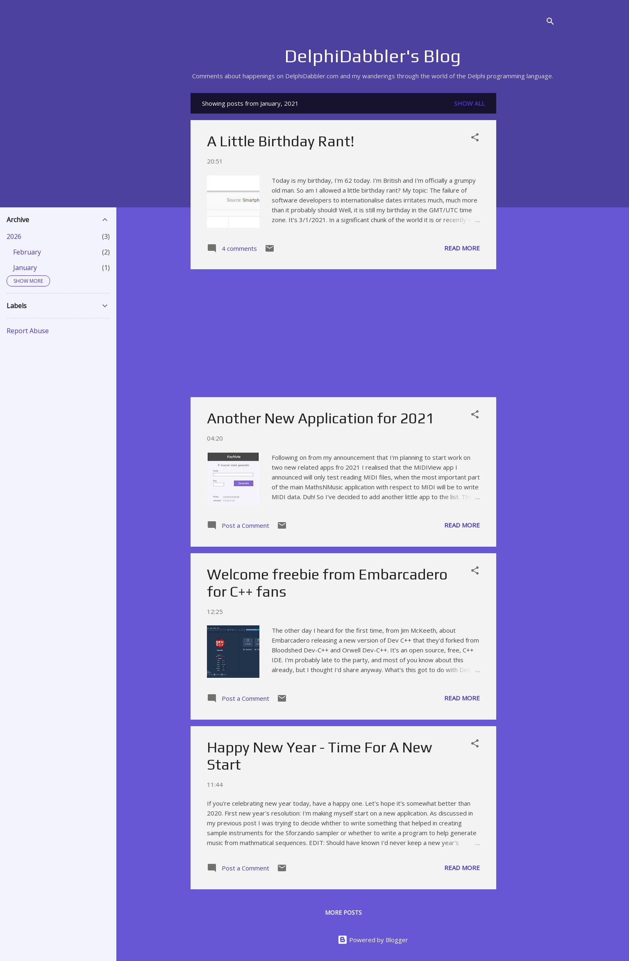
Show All (469, 103)
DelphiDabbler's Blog (372, 55)
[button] (475, 138)
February (27, 252)
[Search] (550, 22)
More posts (343, 912)
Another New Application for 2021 (320, 418)
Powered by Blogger (373, 940)
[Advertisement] (529, 216)
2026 (14, 236)
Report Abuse (28, 330)
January (25, 267)
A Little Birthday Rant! (280, 141)
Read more (462, 248)
